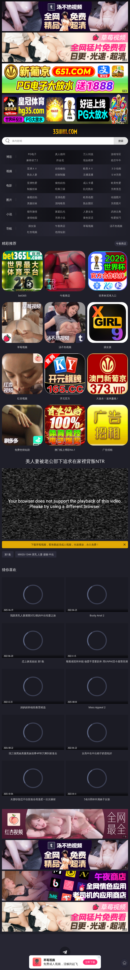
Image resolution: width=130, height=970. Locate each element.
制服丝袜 (32, 189)
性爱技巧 (116, 217)
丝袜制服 (60, 174)
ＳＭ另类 (116, 174)
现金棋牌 (88, 160)
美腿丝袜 (32, 203)
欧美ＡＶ (88, 168)
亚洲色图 (60, 197)
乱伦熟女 (88, 189)
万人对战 (88, 154)
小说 (9, 214)
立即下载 (90, 962)
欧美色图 (88, 197)
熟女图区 (88, 203)
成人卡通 (88, 183)
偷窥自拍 (32, 197)
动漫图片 (116, 197)
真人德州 (60, 154)
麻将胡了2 (32, 160)
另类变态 (116, 189)
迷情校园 (32, 217)
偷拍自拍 (60, 183)
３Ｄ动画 (116, 168)
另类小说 (60, 217)
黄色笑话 (88, 217)
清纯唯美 (60, 203)
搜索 (120, 141)
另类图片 (116, 203)
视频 (9, 171)
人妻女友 (88, 211)
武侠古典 (116, 211)
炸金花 (60, 160)
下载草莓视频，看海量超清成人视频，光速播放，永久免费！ (78, 544)
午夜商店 (60, 226)
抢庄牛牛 (116, 160)
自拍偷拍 (60, 168)
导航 (9, 228)
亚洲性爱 (32, 183)
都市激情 (32, 211)
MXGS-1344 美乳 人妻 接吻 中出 (36, 554)
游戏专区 (116, 154)
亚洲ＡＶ (32, 168)
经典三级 (60, 189)
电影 (9, 185)
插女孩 (32, 226)
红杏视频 (32, 232)
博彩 (9, 157)
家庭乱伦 (60, 211)
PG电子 (32, 154)
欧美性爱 (116, 183)
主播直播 (88, 174)
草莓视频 (88, 226)
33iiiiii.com (65, 131)
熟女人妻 (32, 174)
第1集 (7, 554)
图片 (9, 200)
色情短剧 (60, 232)
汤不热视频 (116, 226)
